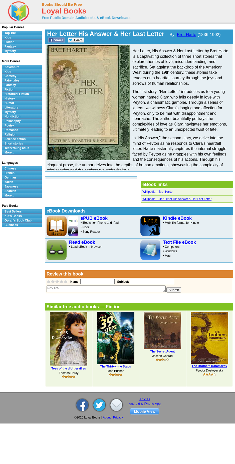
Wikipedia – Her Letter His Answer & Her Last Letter (176, 199)
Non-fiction (12, 116)
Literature (11, 107)
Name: (74, 282)
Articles (144, 399)
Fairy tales (12, 80)
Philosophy (13, 121)
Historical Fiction (17, 94)
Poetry (9, 125)
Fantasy (10, 46)
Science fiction (15, 139)
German (10, 177)
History (10, 98)
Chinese (10, 168)
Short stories (14, 143)
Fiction (9, 42)
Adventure (12, 67)
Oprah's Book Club (18, 220)
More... (9, 152)
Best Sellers (13, 211)
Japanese (11, 186)
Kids (8, 37)
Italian (9, 182)
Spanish (10, 191)
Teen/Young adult (17, 148)
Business (11, 225)
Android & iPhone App (145, 404)
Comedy (10, 76)
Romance (11, 130)
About (107, 417)
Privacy (118, 417)
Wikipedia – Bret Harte (157, 192)
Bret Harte (186, 34)
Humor (9, 103)
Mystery (10, 51)
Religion (10, 134)
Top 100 (10, 33)
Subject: (122, 282)
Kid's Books (13, 216)
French (10, 173)
